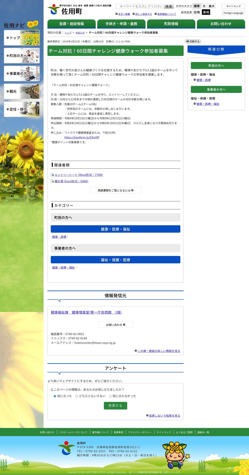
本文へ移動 (124, 14)
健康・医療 (59, 237)
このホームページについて (69, 432)
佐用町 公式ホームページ (79, 9)
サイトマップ (233, 6)
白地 (197, 12)
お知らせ (82, 32)
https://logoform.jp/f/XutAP (81, 137)
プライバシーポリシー (141, 432)
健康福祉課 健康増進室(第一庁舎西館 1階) (86, 312)
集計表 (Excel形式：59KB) (72, 181)
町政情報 (171, 23)
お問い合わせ (221, 23)
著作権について (98, 432)
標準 (197, 6)
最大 (212, 6)
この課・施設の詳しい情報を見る (158, 351)
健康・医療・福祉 (64, 267)
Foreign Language (233, 12)
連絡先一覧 (210, 432)
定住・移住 (22, 109)
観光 (22, 91)
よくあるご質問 (189, 432)
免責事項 (118, 432)
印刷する (195, 41)
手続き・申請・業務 (121, 23)
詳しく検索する (143, 14)
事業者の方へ (22, 73)
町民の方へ (22, 55)
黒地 (206, 12)
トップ (69, 32)
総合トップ (22, 37)
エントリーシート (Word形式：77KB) (80, 175)
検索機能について (166, 14)
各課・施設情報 (71, 23)
